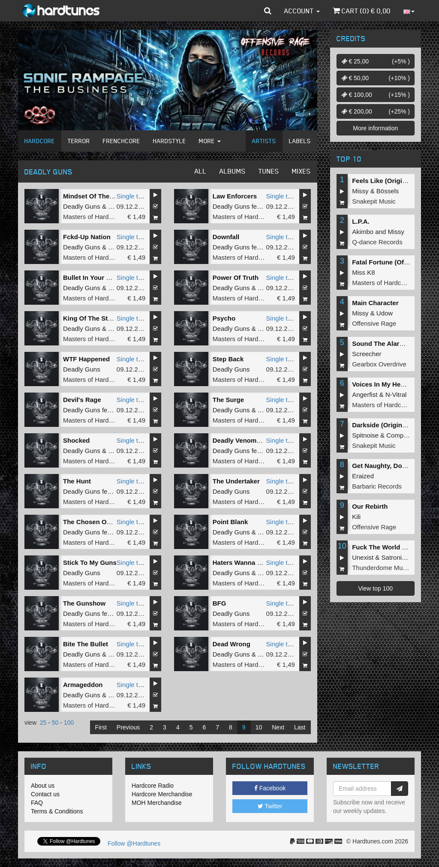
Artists (264, 140)
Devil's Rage (82, 399)
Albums (233, 171)
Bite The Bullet (85, 644)
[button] (268, 10)
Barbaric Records (377, 486)
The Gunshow (84, 603)
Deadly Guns (81, 206)
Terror (79, 140)
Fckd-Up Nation (87, 236)
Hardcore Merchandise (162, 794)
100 (69, 722)
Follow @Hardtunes (134, 843)
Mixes (301, 171)
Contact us (45, 794)
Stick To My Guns (90, 562)
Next (278, 727)
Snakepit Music (374, 201)
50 (55, 722)
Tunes (269, 171)
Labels (300, 140)
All (201, 171)
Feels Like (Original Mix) (389, 180)
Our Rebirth (370, 506)
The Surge (228, 399)
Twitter (270, 806)
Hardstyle (169, 140)
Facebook (270, 788)
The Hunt (77, 481)
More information (375, 128)
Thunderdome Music (381, 567)
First (101, 727)
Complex (399, 435)
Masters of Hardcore (92, 216)
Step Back (228, 359)
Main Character (375, 302)
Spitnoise (365, 435)
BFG (219, 603)
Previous (128, 727)
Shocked (76, 440)
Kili (356, 516)
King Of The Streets (93, 318)
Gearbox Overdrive (379, 364)
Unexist (362, 557)
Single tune (133, 196)
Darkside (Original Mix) (387, 425)
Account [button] (302, 10)
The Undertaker (236, 481)
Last (299, 727)
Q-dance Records (377, 242)
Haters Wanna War (241, 562)
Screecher (366, 353)
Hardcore (39, 140)
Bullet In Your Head (92, 277)
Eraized (363, 476)
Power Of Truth (236, 277)
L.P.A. (361, 221)
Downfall (226, 236)
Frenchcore (121, 140)
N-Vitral (396, 394)
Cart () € (362, 10)
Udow (384, 313)
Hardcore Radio (153, 785)
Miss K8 (363, 272)
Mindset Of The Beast (96, 196)
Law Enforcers (235, 196)
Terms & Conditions (57, 811)
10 (259, 727)
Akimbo (362, 231)
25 (43, 722)
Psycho (224, 318)
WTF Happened (86, 359)
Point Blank (230, 521)
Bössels (387, 191)
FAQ (37, 802)
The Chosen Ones (90, 521)
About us (42, 785)
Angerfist (364, 394)
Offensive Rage (374, 323)
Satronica (395, 557)
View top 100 (375, 588)
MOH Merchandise (157, 802)
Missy (360, 191)
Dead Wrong (231, 644)
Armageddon (83, 684)
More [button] (210, 140)
